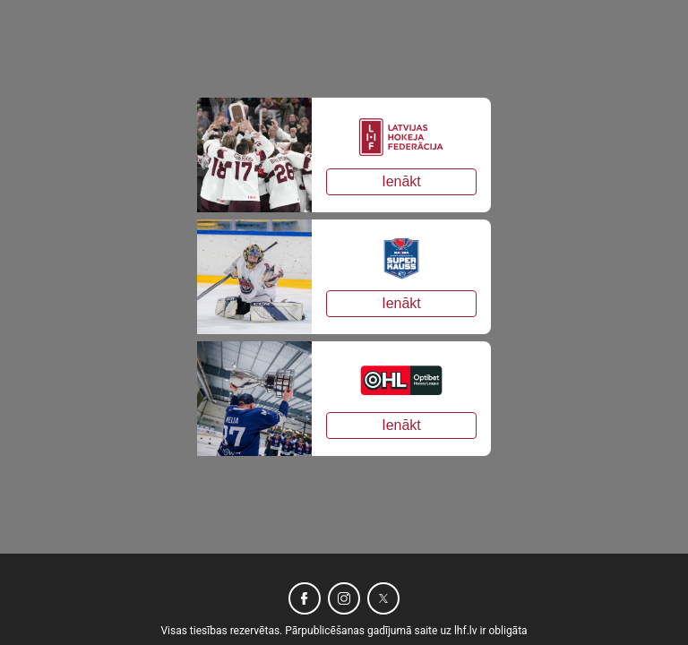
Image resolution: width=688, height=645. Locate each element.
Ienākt (401, 181)
